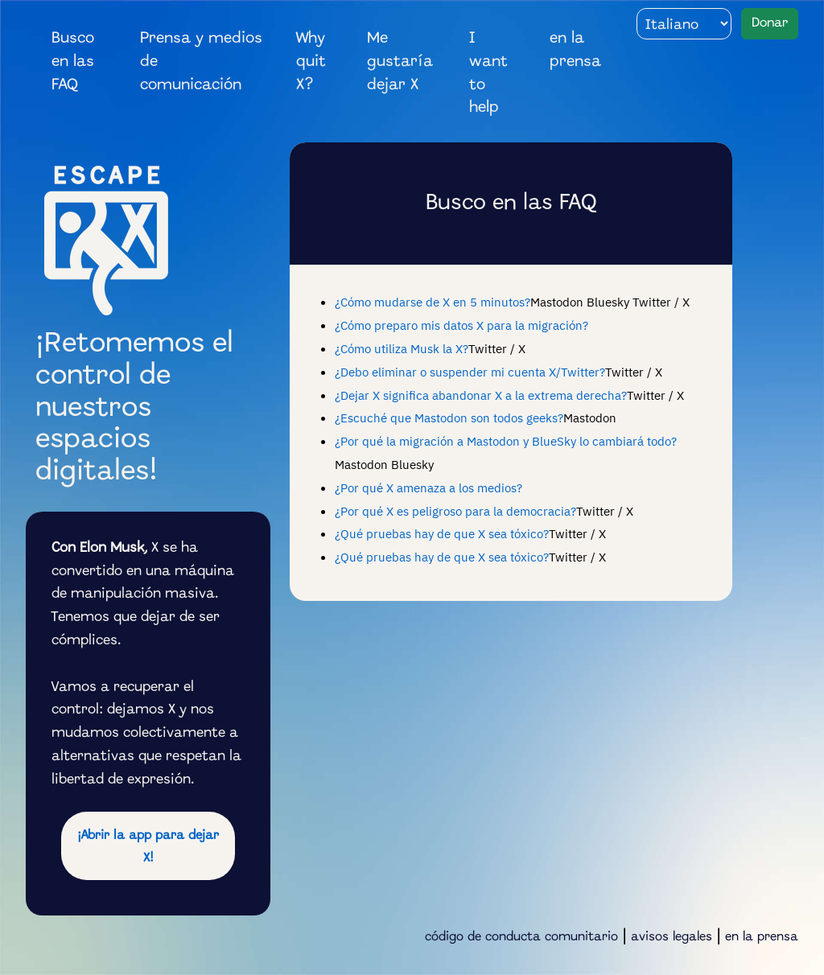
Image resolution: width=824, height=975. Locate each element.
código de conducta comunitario (521, 937)
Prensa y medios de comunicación (201, 62)
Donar (770, 23)
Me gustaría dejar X (400, 62)
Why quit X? (311, 62)
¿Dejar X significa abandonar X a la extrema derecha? (481, 395)
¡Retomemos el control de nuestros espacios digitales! (134, 408)
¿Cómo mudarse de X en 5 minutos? (432, 302)
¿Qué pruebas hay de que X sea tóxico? (442, 533)
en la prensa (575, 50)
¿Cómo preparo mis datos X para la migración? (461, 325)
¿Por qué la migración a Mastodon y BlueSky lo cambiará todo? (506, 441)
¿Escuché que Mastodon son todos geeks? (449, 417)
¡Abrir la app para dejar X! (148, 847)
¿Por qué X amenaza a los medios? (428, 487)
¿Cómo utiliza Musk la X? (401, 348)
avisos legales (671, 937)
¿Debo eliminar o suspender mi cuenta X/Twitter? (470, 372)
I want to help (488, 73)
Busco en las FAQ (73, 62)
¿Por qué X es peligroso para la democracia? (455, 511)
